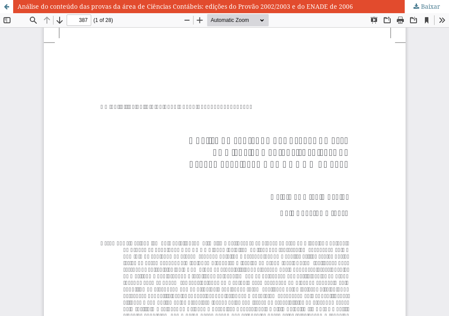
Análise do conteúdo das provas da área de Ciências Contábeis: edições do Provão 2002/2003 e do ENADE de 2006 (185, 6)
